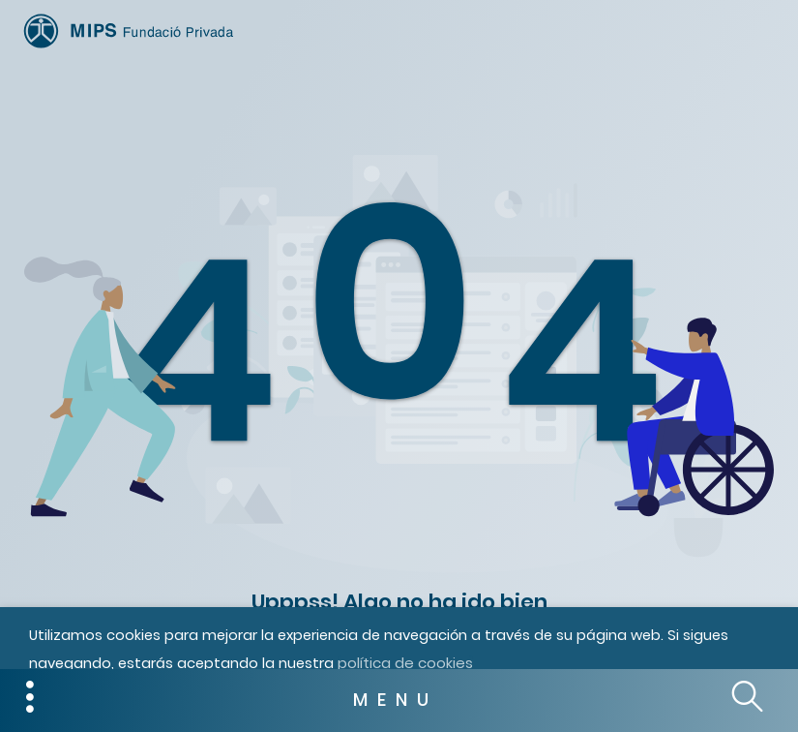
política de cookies (405, 663)
